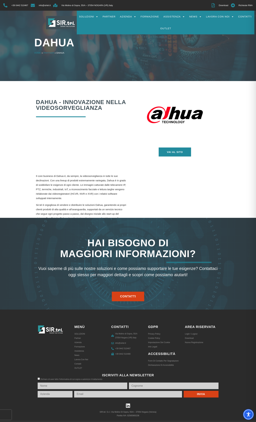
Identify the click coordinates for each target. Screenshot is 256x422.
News (195, 17)
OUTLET (165, 28)
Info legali (152, 347)
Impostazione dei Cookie (159, 342)
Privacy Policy (154, 334)
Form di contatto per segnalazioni (163, 361)
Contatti (245, 16)
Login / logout (191, 334)
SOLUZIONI (88, 17)
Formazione (150, 16)
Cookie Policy (154, 338)
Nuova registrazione (194, 342)
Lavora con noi (220, 17)
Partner (109, 16)
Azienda (128, 17)
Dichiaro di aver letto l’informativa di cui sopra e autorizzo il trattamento (71, 379)
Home (37, 53)
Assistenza (174, 17)
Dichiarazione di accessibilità (161, 365)
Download (189, 338)
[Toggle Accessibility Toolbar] (248, 414)
